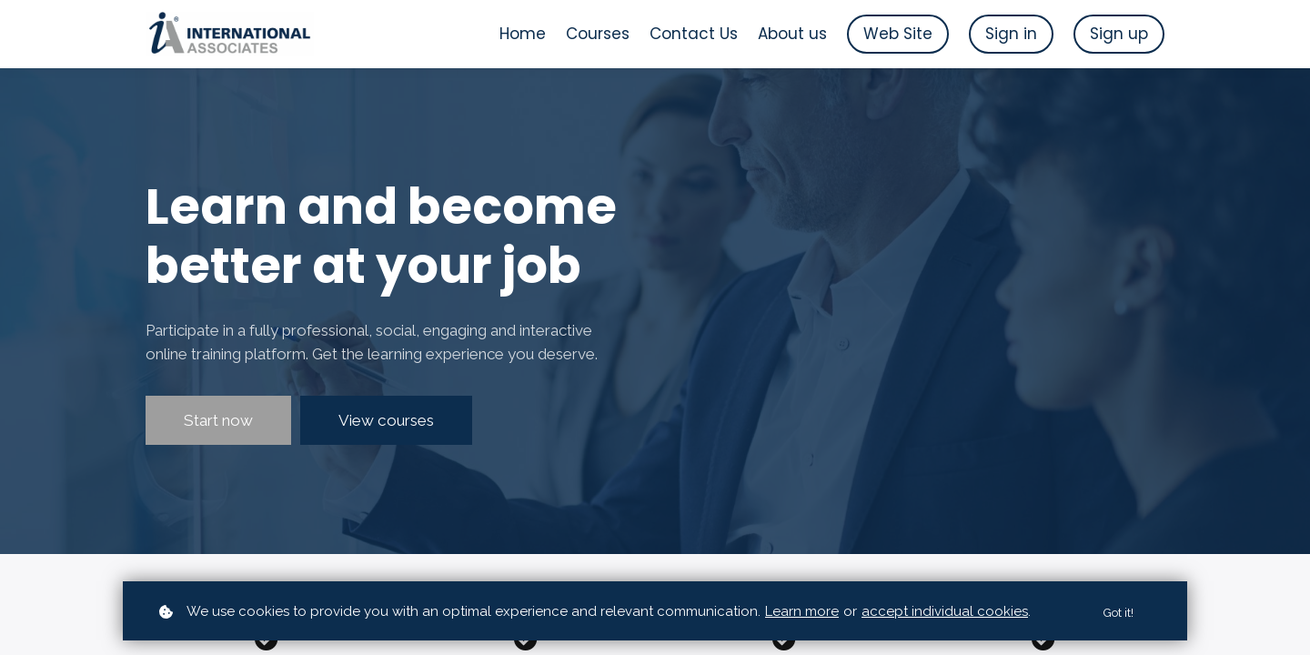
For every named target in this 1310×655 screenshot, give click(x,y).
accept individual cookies (945, 611)
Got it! (1116, 612)
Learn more (802, 611)
